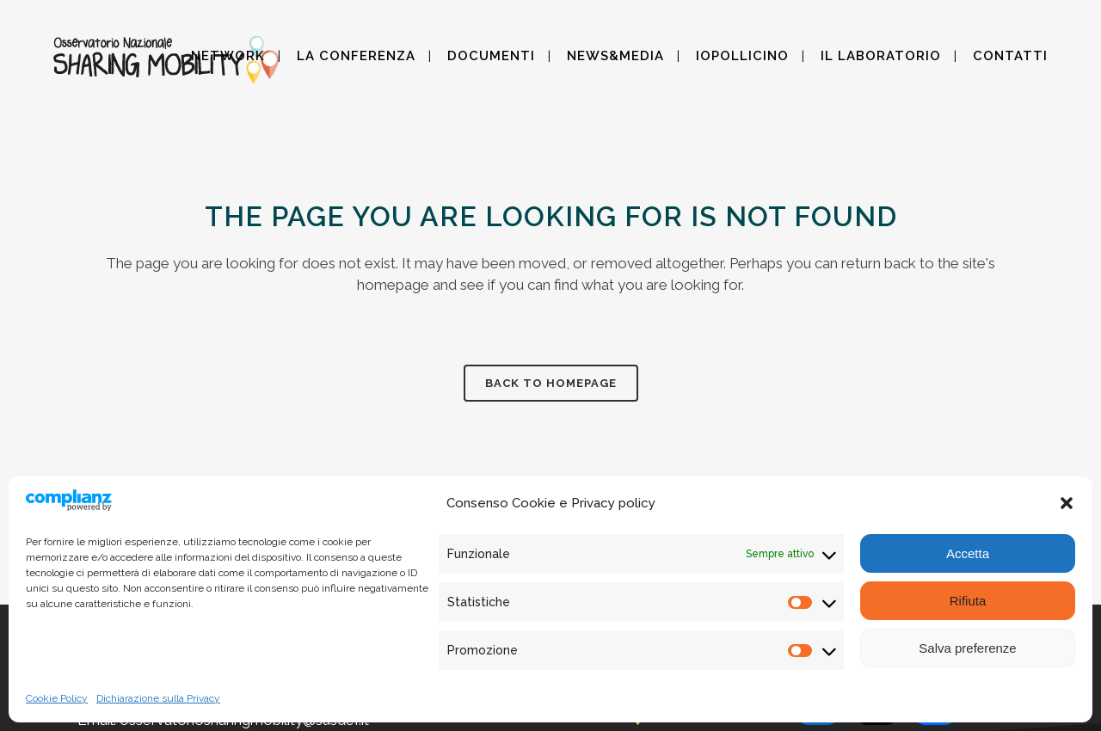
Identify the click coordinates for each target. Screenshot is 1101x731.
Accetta (967, 553)
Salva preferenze (967, 648)
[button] (1066, 503)
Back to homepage (551, 383)
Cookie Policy (57, 698)
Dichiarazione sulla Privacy (158, 698)
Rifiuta (968, 600)
